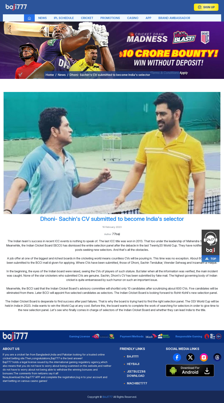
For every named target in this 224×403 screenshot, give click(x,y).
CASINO (132, 18)
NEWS (42, 18)
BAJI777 (107, 396)
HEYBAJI (133, 364)
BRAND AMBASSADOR (174, 18)
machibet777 (137, 383)
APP (148, 18)
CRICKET (87, 18)
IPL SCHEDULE (64, 18)
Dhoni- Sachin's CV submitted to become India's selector (110, 75)
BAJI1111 (132, 356)
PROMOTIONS (110, 18)
